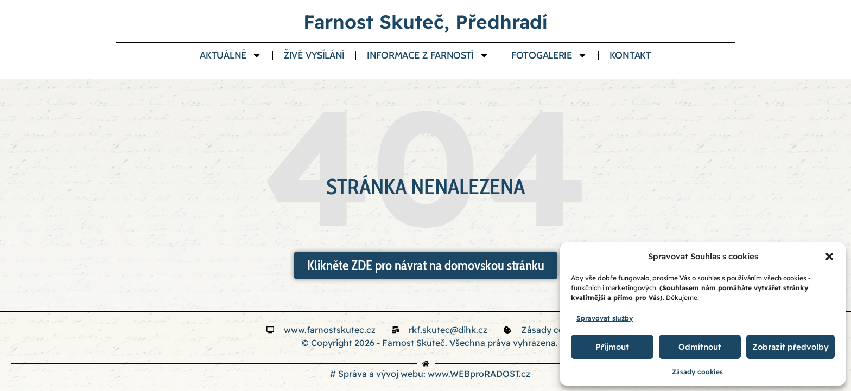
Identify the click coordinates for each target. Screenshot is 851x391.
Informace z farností (428, 55)
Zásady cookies (697, 372)
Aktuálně (231, 55)
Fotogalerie (549, 55)
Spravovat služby (604, 318)
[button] (829, 256)
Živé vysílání (314, 55)
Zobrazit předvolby (790, 347)
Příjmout (612, 347)
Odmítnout (699, 347)
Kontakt (630, 55)
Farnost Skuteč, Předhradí (425, 22)
